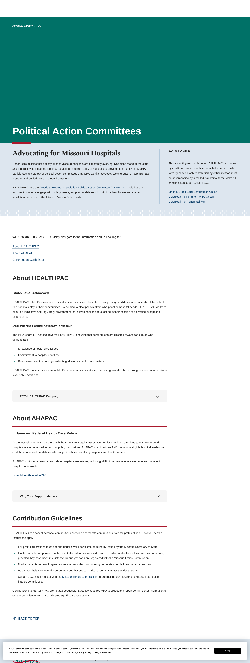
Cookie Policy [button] (37, 652)
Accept (228, 650)
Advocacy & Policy (22, 25)
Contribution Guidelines (27, 259)
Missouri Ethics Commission (79, 576)
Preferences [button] (105, 652)
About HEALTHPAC (25, 246)
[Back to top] (25, 618)
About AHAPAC (22, 252)
